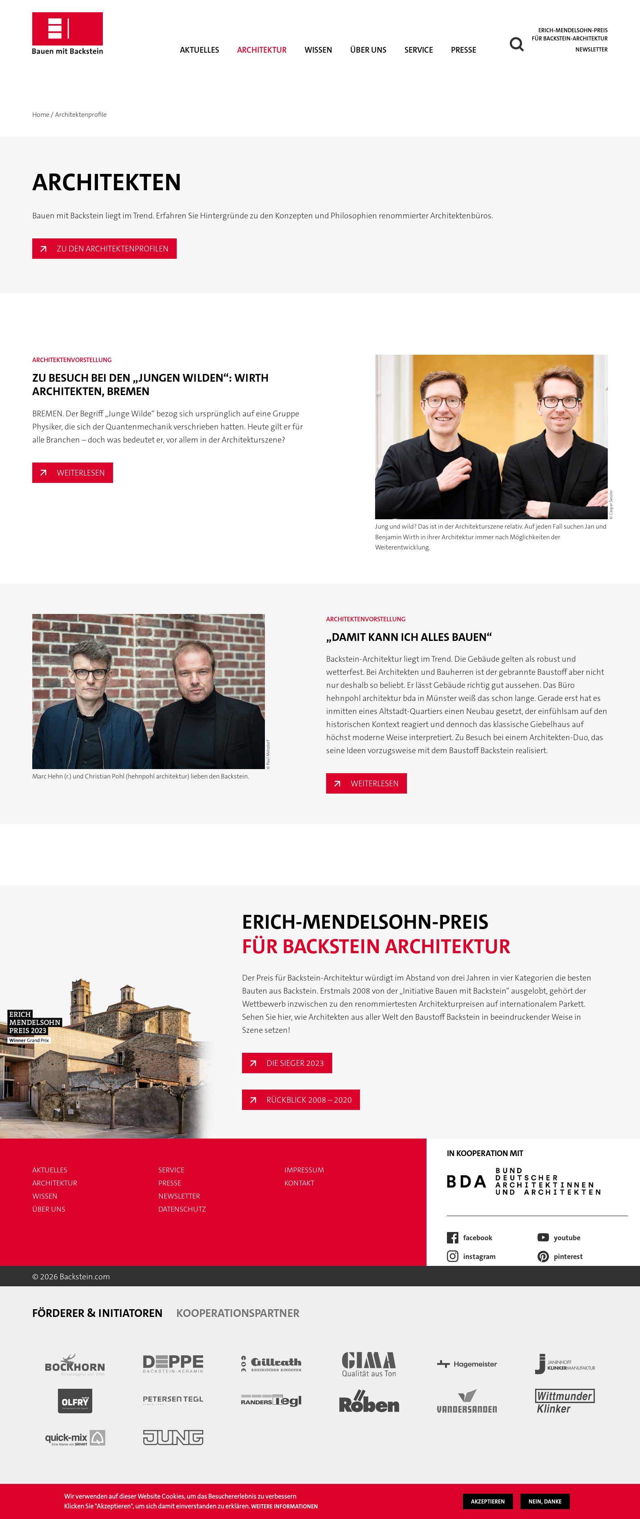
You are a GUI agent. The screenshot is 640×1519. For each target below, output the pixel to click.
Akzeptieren (488, 1501)
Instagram (479, 1256)
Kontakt (299, 1183)
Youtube (567, 1238)
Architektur (262, 49)
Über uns (368, 49)
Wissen (318, 49)
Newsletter (592, 49)
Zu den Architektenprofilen (113, 248)
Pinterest (568, 1256)
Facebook (477, 1238)
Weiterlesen (85, 473)
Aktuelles (199, 49)
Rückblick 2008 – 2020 (309, 1099)
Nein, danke (545, 1501)
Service (418, 49)
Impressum (304, 1170)
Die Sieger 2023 (295, 1063)
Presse (463, 49)
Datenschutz (182, 1209)
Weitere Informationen (284, 1506)
